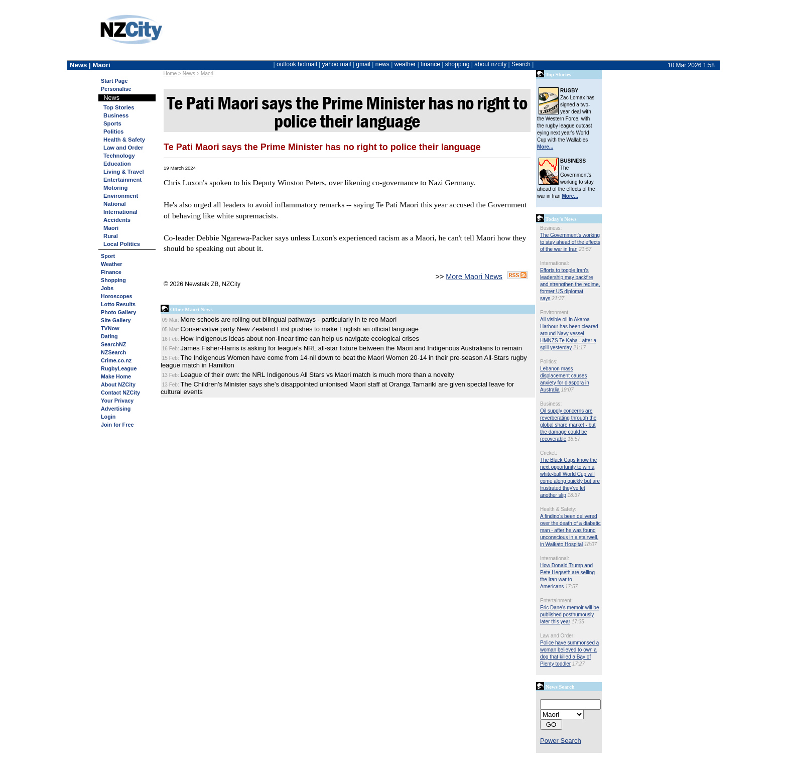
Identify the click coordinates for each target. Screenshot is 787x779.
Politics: (548, 361)
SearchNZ (113, 344)
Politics (113, 131)
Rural (110, 236)
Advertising (115, 409)
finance (430, 64)
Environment (120, 196)
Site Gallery (115, 320)
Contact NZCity (120, 393)
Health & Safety (124, 140)
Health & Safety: (558, 509)
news (382, 64)
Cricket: (548, 453)
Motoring (115, 188)
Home (170, 73)
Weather (111, 264)
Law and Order (123, 148)
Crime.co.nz (116, 360)
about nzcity (490, 64)
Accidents (116, 220)
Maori (207, 73)
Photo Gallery (118, 312)
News (189, 73)
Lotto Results (118, 304)
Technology (119, 156)
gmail (363, 64)
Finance (111, 272)
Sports (112, 123)
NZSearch (113, 352)
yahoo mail (336, 64)
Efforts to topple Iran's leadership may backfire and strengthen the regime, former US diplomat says (570, 284)
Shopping (113, 280)
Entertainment (122, 180)
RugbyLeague (119, 368)
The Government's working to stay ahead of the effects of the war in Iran (570, 242)
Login (108, 417)
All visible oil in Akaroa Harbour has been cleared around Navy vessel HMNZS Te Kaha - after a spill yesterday (569, 333)
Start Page (114, 81)
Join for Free (117, 425)
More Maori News (474, 277)
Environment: (555, 312)
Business (115, 115)
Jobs (107, 288)
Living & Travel (123, 172)
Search (521, 64)
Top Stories (118, 107)
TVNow (110, 328)
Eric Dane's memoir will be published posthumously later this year (569, 614)
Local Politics (121, 244)
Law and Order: (557, 635)
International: (554, 263)
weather (405, 64)
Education (117, 164)
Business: (551, 228)
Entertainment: (556, 600)
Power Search (560, 740)
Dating (109, 336)
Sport (108, 256)
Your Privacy (117, 401)
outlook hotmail (297, 64)
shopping (457, 64)
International (120, 212)
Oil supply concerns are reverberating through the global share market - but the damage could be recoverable (568, 425)
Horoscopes (116, 296)
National (114, 204)
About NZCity (118, 384)
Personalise (116, 89)
